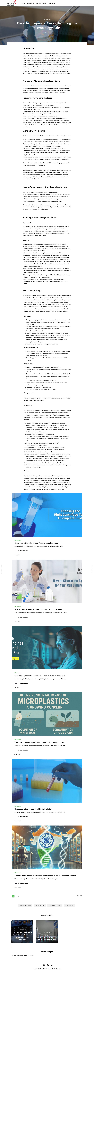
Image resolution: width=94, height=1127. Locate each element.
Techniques (69, 905)
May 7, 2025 (16, 687)
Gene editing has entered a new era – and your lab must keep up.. (40, 676)
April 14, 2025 (17, 754)
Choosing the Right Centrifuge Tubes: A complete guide (36, 543)
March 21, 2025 (17, 820)
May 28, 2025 (17, 555)
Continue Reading (23, 551)
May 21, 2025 (17, 621)
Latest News (30, 3)
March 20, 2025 (17, 887)
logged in (20, 955)
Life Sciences (47, 19)
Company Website (41, 3)
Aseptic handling (25, 905)
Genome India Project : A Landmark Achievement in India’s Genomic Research (45, 876)
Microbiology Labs (54, 905)
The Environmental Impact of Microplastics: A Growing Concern (39, 742)
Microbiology (40, 905)
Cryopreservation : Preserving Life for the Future (33, 809)
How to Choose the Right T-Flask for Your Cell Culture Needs (38, 609)
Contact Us (52, 3)
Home (23, 3)
